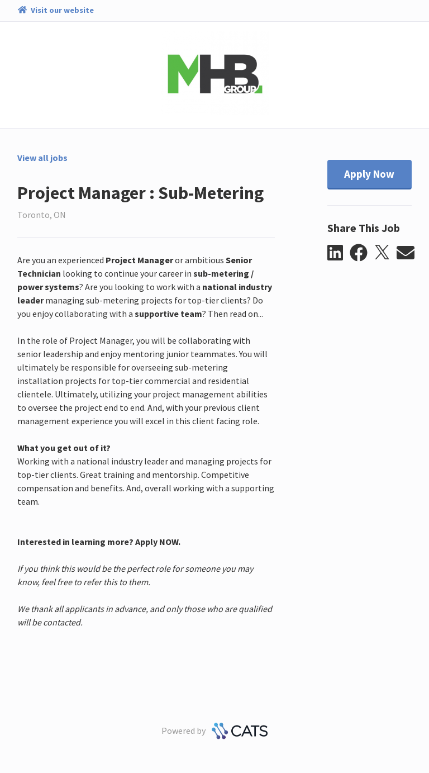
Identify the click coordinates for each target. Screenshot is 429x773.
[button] (338, 253)
